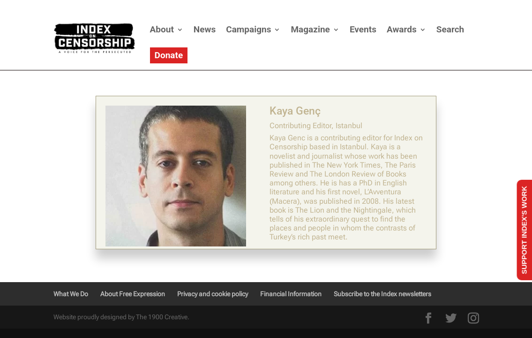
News (205, 29)
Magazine (310, 29)
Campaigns (248, 29)
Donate (169, 55)
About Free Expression (132, 294)
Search (450, 29)
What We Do (70, 294)
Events (363, 29)
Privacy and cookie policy (212, 294)
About (162, 29)
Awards (402, 29)
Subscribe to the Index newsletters (382, 294)
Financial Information (291, 294)
